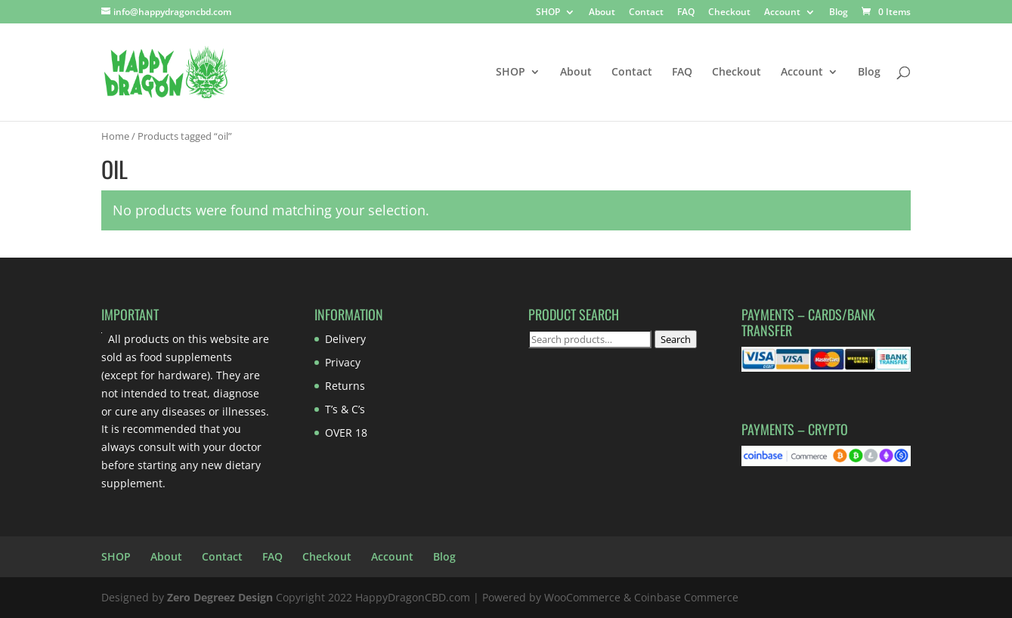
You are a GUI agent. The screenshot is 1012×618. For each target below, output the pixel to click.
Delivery (345, 339)
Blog (838, 13)
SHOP (548, 13)
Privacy (343, 362)
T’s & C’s (345, 409)
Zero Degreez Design (220, 597)
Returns (345, 386)
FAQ (686, 13)
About (602, 13)
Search (676, 339)
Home (115, 136)
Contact (646, 13)
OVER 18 (346, 432)
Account (782, 13)
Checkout (729, 13)
